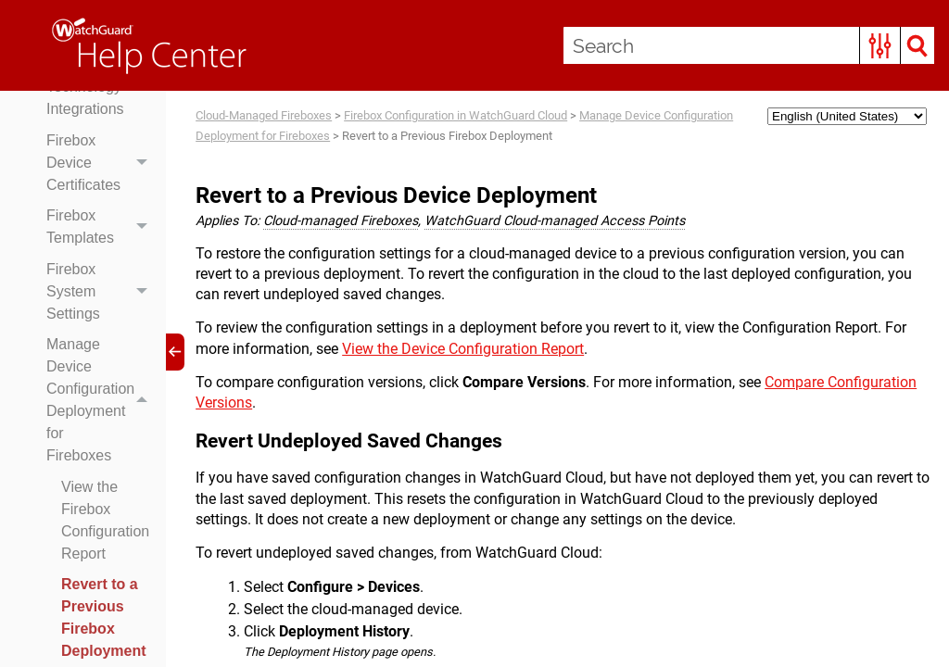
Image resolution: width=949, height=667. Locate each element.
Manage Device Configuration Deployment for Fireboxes (101, 401)
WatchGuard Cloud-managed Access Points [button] (554, 221)
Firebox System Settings (101, 292)
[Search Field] (748, 45)
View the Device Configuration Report (463, 349)
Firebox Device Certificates (101, 163)
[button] (880, 45)
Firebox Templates (101, 227)
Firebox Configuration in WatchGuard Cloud (455, 115)
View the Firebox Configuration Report (105, 520)
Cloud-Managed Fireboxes (264, 115)
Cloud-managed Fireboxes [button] (340, 221)
